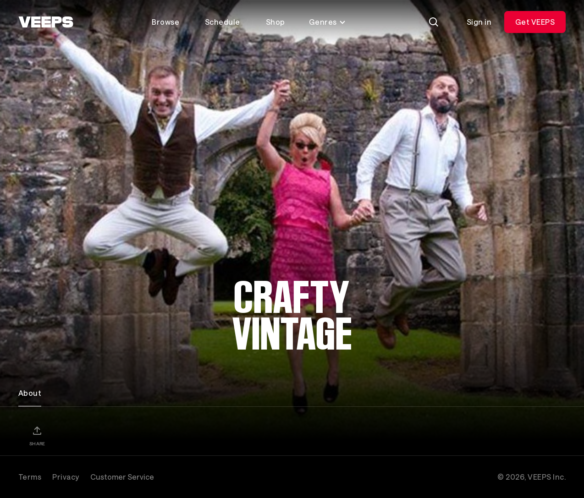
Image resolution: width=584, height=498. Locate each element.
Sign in (479, 21)
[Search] (434, 22)
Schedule (222, 21)
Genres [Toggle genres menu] (327, 21)
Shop (275, 21)
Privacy (65, 476)
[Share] (37, 435)
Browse (165, 21)
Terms (29, 476)
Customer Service (122, 476)
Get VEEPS (535, 21)
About (29, 393)
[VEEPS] (45, 21)
